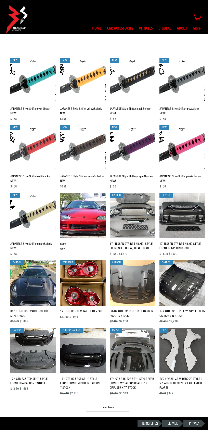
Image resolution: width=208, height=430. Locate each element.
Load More (108, 407)
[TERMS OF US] (150, 423)
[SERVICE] (172, 423)
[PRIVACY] (194, 423)
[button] (197, 16)
